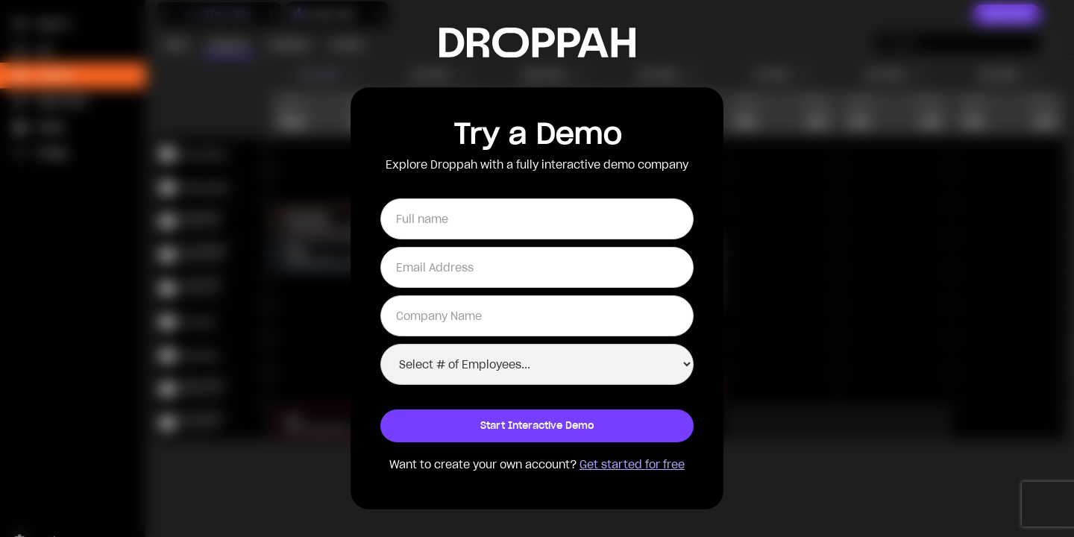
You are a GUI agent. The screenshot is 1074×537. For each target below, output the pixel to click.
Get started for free (632, 464)
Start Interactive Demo (537, 425)
